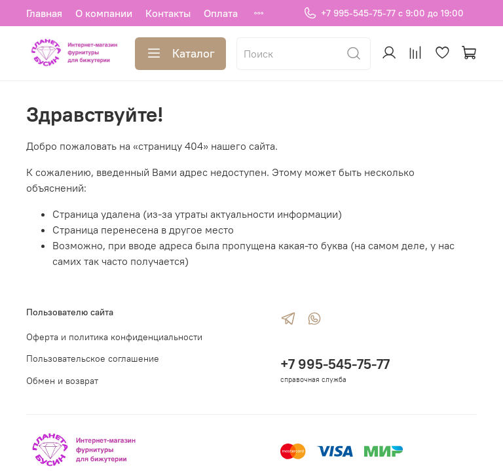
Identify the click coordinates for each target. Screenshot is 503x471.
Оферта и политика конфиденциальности (114, 337)
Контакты (168, 13)
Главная (44, 13)
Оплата (221, 13)
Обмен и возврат (62, 381)
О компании (103, 13)
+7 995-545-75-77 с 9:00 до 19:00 (383, 13)
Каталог (180, 53)
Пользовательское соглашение (92, 358)
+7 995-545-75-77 (335, 364)
